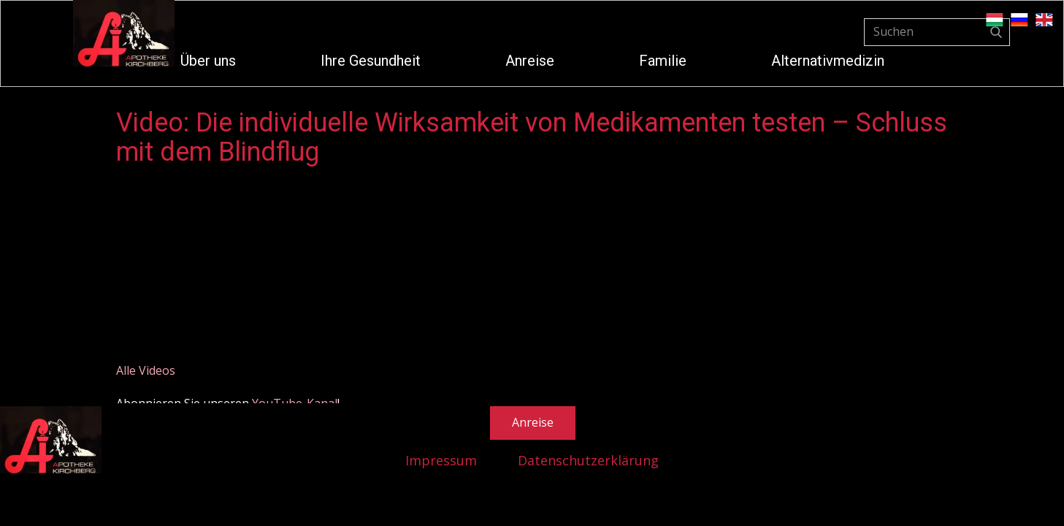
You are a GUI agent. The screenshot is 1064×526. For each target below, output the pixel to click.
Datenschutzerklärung (588, 460)
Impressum (441, 460)
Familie (662, 60)
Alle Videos (145, 370)
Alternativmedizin (827, 60)
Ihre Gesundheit (371, 60)
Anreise (529, 60)
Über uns (208, 60)
